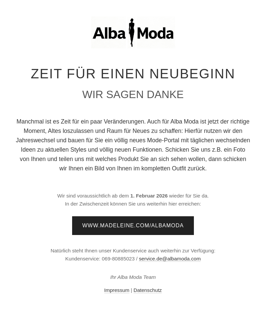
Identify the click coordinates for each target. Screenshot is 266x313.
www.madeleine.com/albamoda (132, 225)
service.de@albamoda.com (170, 258)
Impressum (116, 290)
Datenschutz (148, 290)
